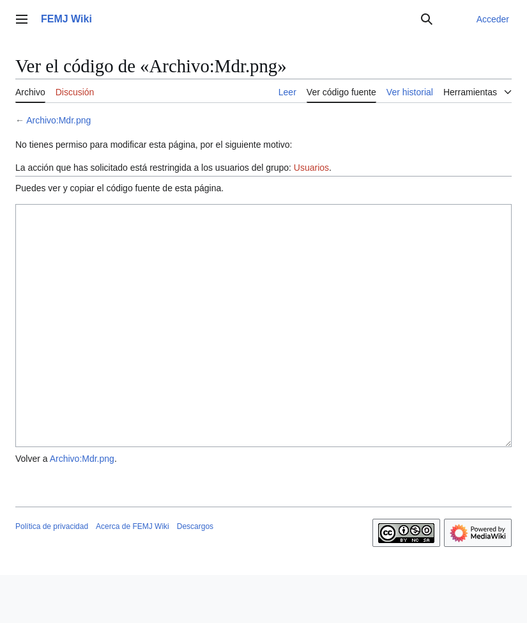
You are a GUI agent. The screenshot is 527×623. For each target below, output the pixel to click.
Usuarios (311, 167)
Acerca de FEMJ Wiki (132, 574)
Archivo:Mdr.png (58, 120)
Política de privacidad (51, 574)
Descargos (195, 574)
